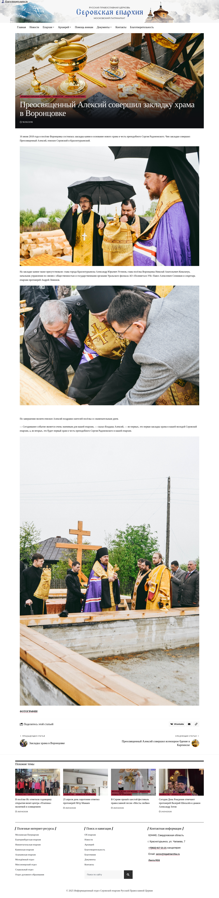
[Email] (189, 725)
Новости (65, 97)
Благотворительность (16, 1)
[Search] (128, 878)
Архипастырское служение (39, 97)
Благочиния (91, 857)
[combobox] (103, 878)
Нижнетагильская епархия (29, 846)
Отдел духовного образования (31, 878)
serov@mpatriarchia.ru (169, 855)
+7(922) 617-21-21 (158, 849)
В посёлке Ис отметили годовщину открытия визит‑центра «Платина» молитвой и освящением (36, 804)
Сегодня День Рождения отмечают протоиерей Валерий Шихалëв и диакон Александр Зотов (179, 804)
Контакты (90, 868)
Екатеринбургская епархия (29, 841)
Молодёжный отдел (25, 862)
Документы (91, 862)
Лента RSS (154, 861)
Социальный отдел (25, 873)
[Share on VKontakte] (176, 725)
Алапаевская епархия (26, 857)
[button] (196, 725)
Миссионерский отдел (27, 868)
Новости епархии (86, 97)
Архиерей (90, 846)
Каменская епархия (25, 852)
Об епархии (91, 836)
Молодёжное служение (125, 792)
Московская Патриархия (28, 836)
